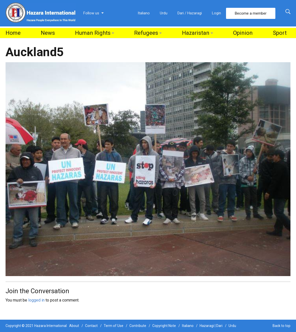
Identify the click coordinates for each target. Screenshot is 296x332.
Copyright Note (164, 326)
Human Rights (92, 33)
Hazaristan (195, 33)
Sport (280, 33)
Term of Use (113, 326)
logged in (36, 300)
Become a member (251, 13)
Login (216, 13)
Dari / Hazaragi (189, 13)
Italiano (144, 13)
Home (13, 33)
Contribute (137, 326)
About (74, 326)
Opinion (243, 33)
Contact (91, 326)
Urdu (163, 13)
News (48, 33)
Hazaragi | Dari (211, 326)
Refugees (146, 33)
